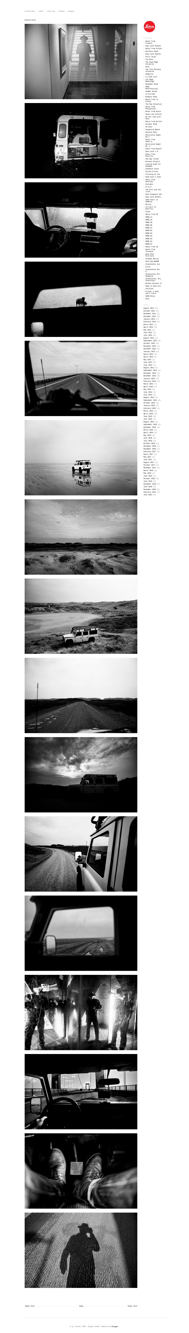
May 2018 (147, 473)
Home (81, 1306)
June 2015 (148, 416)
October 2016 (149, 443)
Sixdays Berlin (152, 259)
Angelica (149, 74)
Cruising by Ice (153, 174)
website (40, 11)
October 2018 (149, 479)
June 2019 (148, 481)
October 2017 (149, 465)
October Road (151, 124)
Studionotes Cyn (153, 264)
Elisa (148, 267)
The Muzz (149, 59)
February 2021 (150, 492)
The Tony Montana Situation (153, 70)
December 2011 (150, 316)
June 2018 (148, 476)
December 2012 (150, 349)
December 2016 (150, 449)
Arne (147, 67)
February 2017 (150, 452)
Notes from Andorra (150, 140)
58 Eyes (149, 127)
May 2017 (147, 457)
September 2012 (150, 341)
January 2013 (149, 352)
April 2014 (148, 387)
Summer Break (151, 91)
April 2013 (148, 357)
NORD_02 (149, 241)
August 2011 (149, 308)
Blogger (115, 1327)
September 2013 (150, 370)
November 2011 (150, 314)
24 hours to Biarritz (151, 208)
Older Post (132, 1306)
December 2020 (150, 489)
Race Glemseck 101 (154, 194)
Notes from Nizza (153, 111)
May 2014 (147, 389)
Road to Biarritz (153, 286)
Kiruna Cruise (152, 172)
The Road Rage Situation (152, 63)
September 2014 (150, 400)
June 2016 (148, 438)
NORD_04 (149, 236)
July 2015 (148, 419)
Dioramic (149, 184)
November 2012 (150, 346)
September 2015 (150, 425)
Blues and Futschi (154, 114)
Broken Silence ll (154, 283)
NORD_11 (149, 217)
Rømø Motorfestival (152, 88)
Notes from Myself (154, 149)
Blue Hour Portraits (150, 255)
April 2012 (148, 327)
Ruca (147, 299)
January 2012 (149, 319)
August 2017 (149, 462)
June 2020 (148, 487)
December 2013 (150, 376)
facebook (61, 11)
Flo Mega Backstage (150, 80)
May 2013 (147, 360)
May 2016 (147, 435)
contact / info (51, 11)
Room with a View (153, 177)
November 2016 (150, 446)
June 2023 (148, 495)
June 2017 (148, 460)
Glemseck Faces (152, 169)
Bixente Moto (151, 132)
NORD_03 (149, 239)
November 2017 (150, 468)
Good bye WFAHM (152, 261)
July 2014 (148, 395)
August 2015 (149, 422)
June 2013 (148, 362)
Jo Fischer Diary (30, 11)
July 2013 (148, 365)
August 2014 (149, 397)
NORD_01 (149, 244)
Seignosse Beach (153, 130)
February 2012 (150, 322)
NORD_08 (149, 225)
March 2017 (148, 454)
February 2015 (150, 408)
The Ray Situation (154, 104)
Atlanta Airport (153, 162)
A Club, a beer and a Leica (152, 292)
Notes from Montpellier (151, 108)
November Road (152, 84)
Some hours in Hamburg (152, 201)
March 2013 (148, 354)
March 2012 (148, 325)
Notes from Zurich (154, 122)
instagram (71, 11)
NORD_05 (149, 233)
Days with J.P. (152, 151)
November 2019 (150, 484)
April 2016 (148, 433)
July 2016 (148, 441)
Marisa (148, 204)
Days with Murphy (153, 46)
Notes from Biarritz (150, 155)
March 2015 (148, 411)
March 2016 (148, 430)
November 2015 (150, 427)
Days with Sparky (153, 54)
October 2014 (149, 403)
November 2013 (150, 373)
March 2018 (148, 471)
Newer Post (30, 1306)
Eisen (148, 212)
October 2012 (149, 343)
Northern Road (152, 51)
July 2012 (148, 335)
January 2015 (149, 406)
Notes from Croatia (150, 42)
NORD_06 (149, 231)
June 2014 (148, 392)
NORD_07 (149, 228)
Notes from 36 (152, 214)
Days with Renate (153, 197)
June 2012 (148, 333)
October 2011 (149, 311)
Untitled (149, 289)
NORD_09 (149, 222)
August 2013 (149, 368)
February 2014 (150, 381)
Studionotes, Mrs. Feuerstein (154, 280)
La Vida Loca (151, 77)
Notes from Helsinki (150, 181)
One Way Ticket (152, 159)
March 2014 (148, 384)
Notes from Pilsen (154, 49)
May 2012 (147, 330)
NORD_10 (149, 220)
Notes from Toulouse (150, 250)
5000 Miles (150, 296)
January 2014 (149, 379)
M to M (148, 187)
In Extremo (150, 94)
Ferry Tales (151, 57)
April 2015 (148, 414)
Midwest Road (151, 97)
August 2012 (149, 338)
